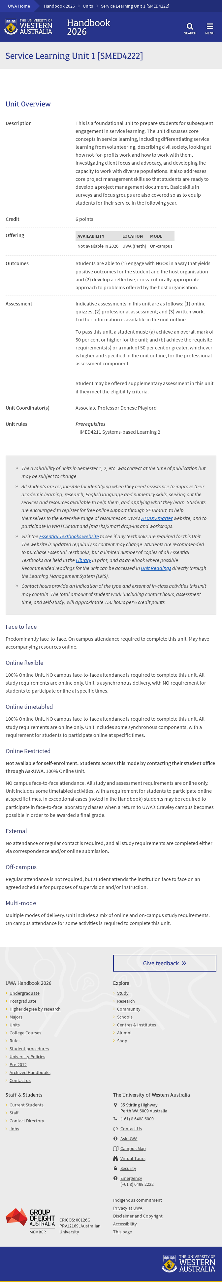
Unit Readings (156, 568)
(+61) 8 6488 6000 (137, 1119)
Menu (209, 28)
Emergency (131, 1178)
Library (83, 560)
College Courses (25, 1033)
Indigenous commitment (137, 1200)
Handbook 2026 (59, 6)
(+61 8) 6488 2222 (137, 1184)
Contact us (20, 1080)
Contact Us (131, 1129)
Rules (15, 1041)
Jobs (14, 1129)
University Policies (27, 1057)
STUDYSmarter (157, 518)
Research (126, 1001)
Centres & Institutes (136, 1025)
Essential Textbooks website (69, 536)
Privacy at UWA (128, 1208)
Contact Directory (27, 1121)
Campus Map (133, 1148)
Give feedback (161, 963)
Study (123, 993)
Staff (14, 1113)
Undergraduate (25, 993)
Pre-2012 (18, 1064)
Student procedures (29, 1049)
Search (190, 28)
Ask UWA (129, 1139)
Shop (122, 1041)
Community (129, 1009)
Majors (16, 1017)
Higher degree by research (35, 1009)
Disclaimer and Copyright (138, 1216)
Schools (125, 1017)
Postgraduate (23, 1001)
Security (128, 1168)
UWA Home (19, 6)
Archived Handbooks (30, 1072)
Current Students (27, 1105)
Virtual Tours (132, 1158)
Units (88, 6)
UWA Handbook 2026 (28, 983)
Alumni (124, 1033)
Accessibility (125, 1224)
